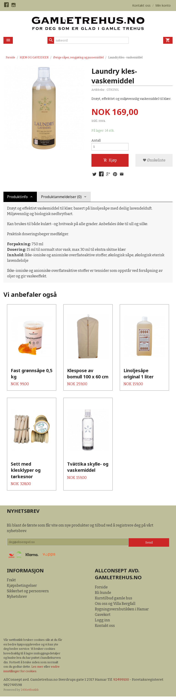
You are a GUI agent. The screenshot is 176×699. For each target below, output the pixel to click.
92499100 (123, 681)
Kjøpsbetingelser (22, 587)
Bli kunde (103, 594)
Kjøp (110, 161)
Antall (96, 141)
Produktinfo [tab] (17, 198)
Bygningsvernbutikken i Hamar (122, 611)
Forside (10, 57)
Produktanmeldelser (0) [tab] (61, 198)
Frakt (11, 582)
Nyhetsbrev (17, 598)
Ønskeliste (154, 161)
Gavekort (102, 616)
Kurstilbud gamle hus (113, 600)
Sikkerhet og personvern (28, 593)
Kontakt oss (105, 627)
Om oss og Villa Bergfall (115, 605)
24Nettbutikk (30, 692)
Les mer (37, 668)
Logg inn (102, 622)
